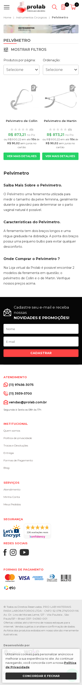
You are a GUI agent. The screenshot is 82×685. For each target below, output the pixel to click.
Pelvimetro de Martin (60, 121)
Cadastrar (41, 353)
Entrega (8, 453)
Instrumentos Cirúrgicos (31, 17)
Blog (6, 467)
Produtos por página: (19, 60)
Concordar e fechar (41, 676)
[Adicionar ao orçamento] (34, 88)
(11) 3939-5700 (20, 393)
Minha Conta (11, 497)
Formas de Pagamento (18, 460)
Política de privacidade (17, 438)
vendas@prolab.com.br (28, 402)
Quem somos (11, 430)
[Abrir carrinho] (74, 7)
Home (7, 17)
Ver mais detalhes (22, 156)
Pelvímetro (60, 17)
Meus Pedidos (12, 504)
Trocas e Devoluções (15, 445)
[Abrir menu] (7, 7)
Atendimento (11, 489)
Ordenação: (51, 60)
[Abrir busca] (54, 7)
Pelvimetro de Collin (21, 121)
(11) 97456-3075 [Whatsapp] (21, 385)
